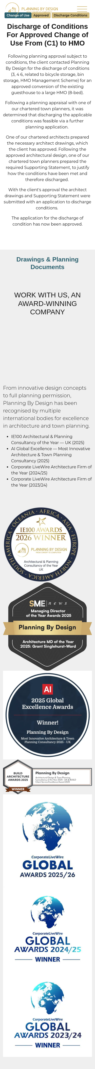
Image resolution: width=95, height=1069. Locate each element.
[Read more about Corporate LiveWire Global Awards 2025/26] (47, 839)
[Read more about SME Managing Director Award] (47, 626)
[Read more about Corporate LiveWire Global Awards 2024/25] (47, 929)
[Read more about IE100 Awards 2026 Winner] (41, 544)
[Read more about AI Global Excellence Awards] (47, 714)
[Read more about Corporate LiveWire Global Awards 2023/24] (47, 1014)
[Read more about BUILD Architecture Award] (47, 776)
